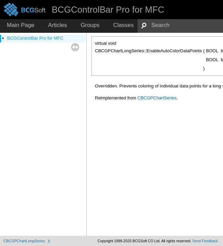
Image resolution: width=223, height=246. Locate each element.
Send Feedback (205, 241)
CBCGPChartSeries (157, 97)
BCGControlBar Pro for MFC (35, 38)
